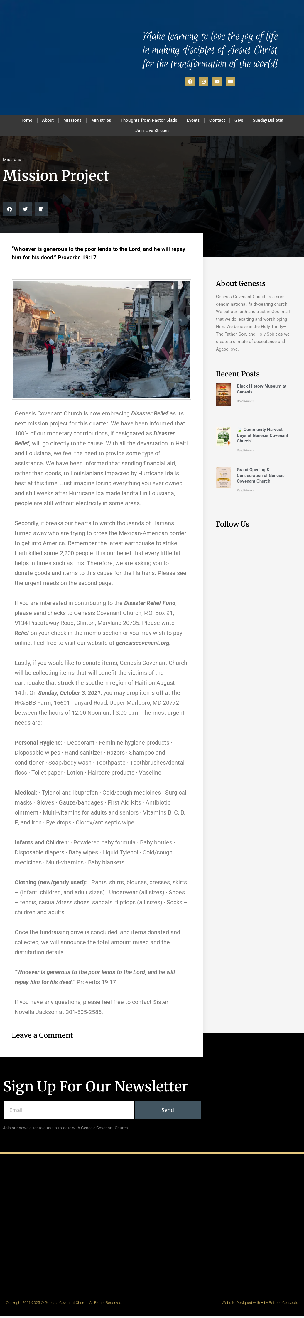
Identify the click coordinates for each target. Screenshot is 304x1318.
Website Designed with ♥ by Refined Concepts (260, 1304)
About (40, 121)
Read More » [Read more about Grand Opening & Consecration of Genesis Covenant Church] (245, 492)
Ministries (99, 121)
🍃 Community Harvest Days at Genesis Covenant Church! (262, 437)
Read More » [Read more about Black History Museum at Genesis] (245, 403)
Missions (68, 121)
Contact (222, 121)
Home (16, 121)
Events (195, 121)
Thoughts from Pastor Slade (149, 121)
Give (246, 121)
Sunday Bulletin (278, 121)
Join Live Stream (152, 132)
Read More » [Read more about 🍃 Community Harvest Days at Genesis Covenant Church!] (245, 452)
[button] (9, 211)
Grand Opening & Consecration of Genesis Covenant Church (261, 477)
